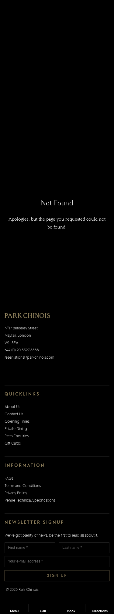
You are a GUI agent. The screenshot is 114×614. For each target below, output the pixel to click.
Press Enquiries (17, 436)
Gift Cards (13, 443)
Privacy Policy (16, 493)
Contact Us (14, 414)
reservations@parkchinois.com (29, 358)
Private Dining (16, 429)
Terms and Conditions (23, 486)
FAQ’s (9, 479)
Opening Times (17, 422)
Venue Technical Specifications (30, 500)
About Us (12, 407)
